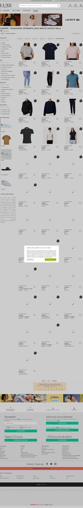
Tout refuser (30, 259)
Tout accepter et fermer (50, 259)
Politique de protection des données (45, 257)
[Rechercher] (58, 5)
